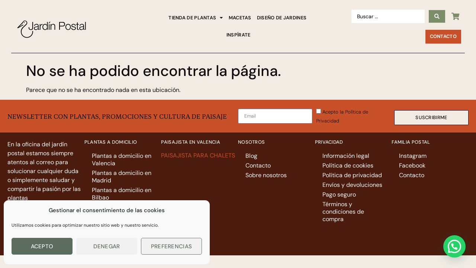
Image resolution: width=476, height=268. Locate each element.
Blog (251, 156)
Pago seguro (339, 194)
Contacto (258, 165)
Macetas (240, 18)
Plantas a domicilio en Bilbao (121, 193)
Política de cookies (347, 165)
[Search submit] (437, 16)
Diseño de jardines (281, 18)
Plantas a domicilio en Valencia (121, 159)
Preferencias (171, 246)
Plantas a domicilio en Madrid (121, 176)
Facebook (412, 165)
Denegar (106, 246)
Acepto (42, 246)
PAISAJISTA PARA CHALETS (199, 155)
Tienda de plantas (195, 18)
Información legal (345, 156)
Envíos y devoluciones (352, 185)
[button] (454, 246)
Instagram (413, 156)
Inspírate (238, 35)
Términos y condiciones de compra (343, 211)
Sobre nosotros (266, 175)
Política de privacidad (352, 175)
